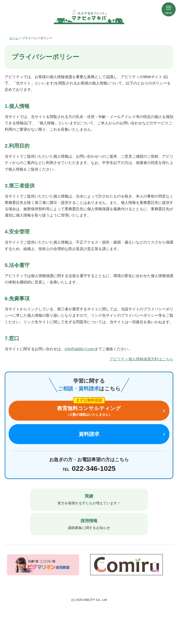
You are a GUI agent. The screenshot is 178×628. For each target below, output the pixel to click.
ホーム (14, 38)
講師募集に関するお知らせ (89, 524)
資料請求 (89, 434)
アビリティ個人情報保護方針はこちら (141, 359)
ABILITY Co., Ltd (95, 599)
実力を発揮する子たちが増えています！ (89, 499)
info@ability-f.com (79, 349)
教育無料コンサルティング (89, 411)
